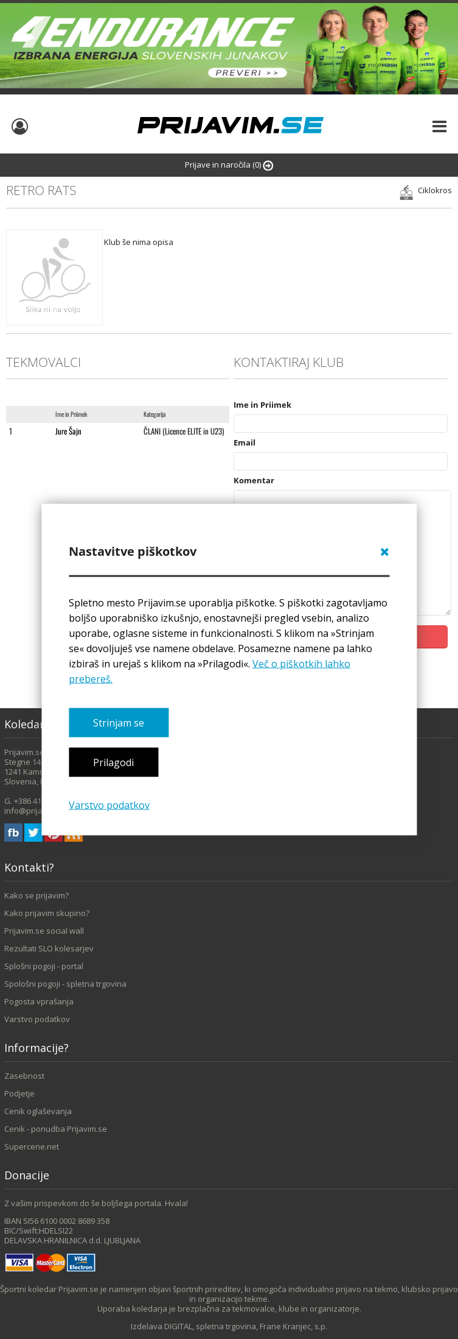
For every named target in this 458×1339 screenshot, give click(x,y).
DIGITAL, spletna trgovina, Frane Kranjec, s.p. (245, 1326)
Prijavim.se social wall (44, 930)
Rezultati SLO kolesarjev (49, 948)
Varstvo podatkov (109, 804)
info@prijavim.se (35, 810)
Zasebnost (24, 1075)
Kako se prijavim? (36, 895)
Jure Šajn (68, 431)
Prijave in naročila (229, 165)
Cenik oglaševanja (38, 1111)
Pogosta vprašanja (39, 1001)
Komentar (254, 480)
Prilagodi (113, 762)
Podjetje (19, 1093)
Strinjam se (118, 723)
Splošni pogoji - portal (43, 966)
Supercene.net (31, 1146)
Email (244, 442)
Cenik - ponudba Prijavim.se (55, 1128)
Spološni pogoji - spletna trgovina (65, 983)
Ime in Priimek (262, 404)
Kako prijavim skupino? (46, 912)
